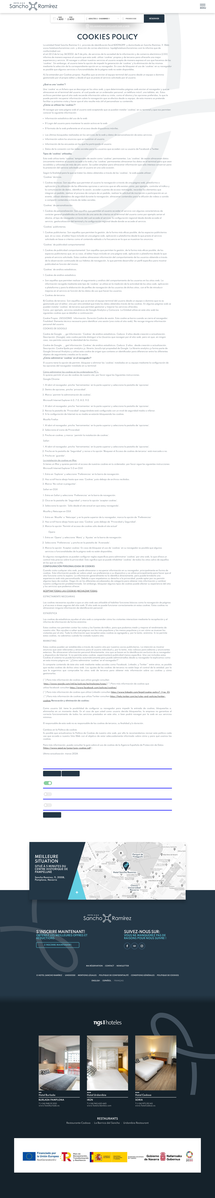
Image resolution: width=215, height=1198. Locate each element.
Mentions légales (87, 975)
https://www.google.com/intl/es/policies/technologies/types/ (75, 684)
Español (107, 981)
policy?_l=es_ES (161, 692)
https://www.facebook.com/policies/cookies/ (93, 688)
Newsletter (123, 966)
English (96, 981)
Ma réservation (94, 966)
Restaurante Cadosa (78, 1123)
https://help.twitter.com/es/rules (126, 696)
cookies (47, 701)
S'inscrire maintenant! (58, 945)
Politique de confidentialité (114, 975)
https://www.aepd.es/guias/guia (61, 748)
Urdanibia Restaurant (136, 1123)
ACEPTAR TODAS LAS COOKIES (60, 591)
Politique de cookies (168, 975)
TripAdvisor (134, 946)
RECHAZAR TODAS (87, 591)
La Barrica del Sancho (107, 1123)
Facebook (127, 946)
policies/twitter (157, 696)
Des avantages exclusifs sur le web (109, 26)
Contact (109, 966)
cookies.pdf (85, 748)
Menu (202, 8)
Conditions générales (143, 975)
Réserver (154, 18)
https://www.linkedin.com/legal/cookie (131, 692)
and (146, 696)
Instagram (141, 946)
